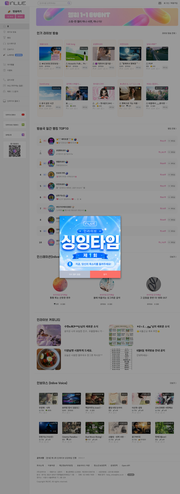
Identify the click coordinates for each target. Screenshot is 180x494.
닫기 (105, 274)
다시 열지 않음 (74, 274)
